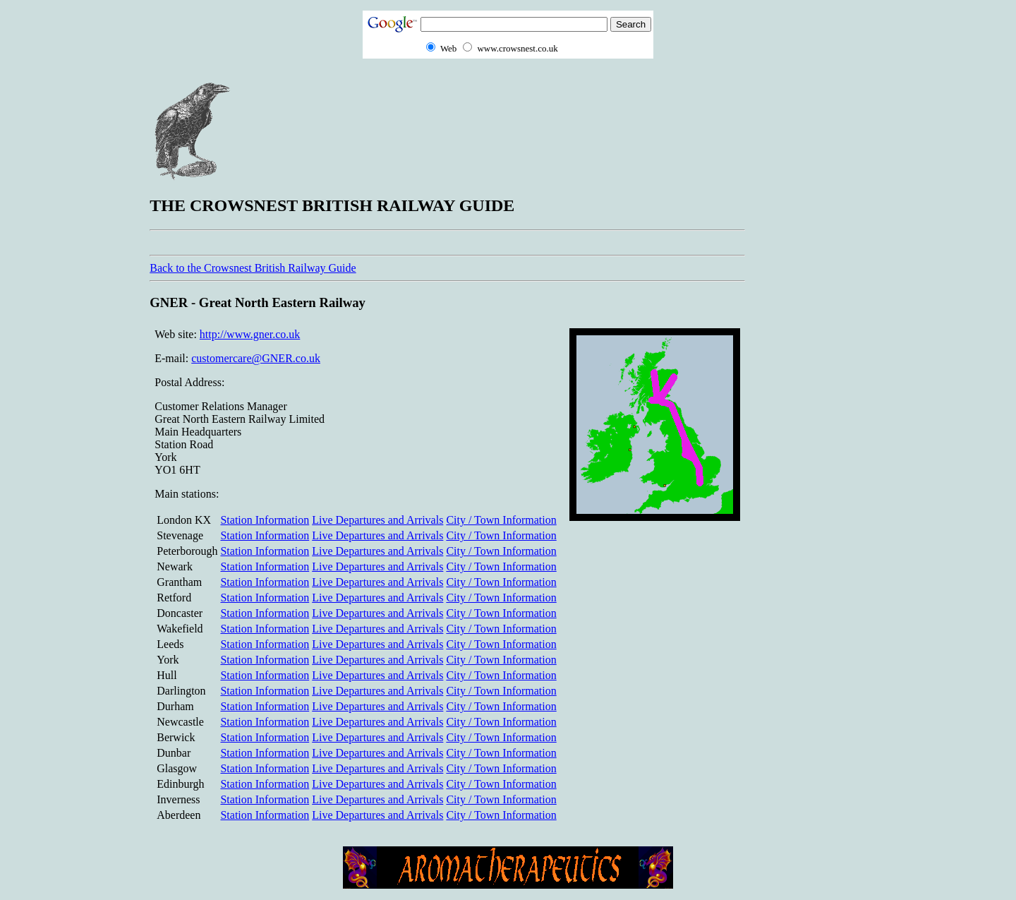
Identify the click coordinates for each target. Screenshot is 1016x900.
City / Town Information (501, 520)
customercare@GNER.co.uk (255, 358)
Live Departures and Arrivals (377, 520)
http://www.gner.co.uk (250, 334)
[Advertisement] (810, 290)
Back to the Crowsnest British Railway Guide (253, 268)
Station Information (264, 520)
